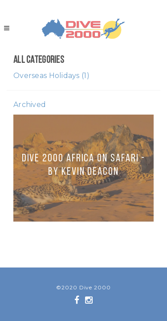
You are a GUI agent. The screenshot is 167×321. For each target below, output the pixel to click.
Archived (29, 104)
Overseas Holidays (51, 75)
